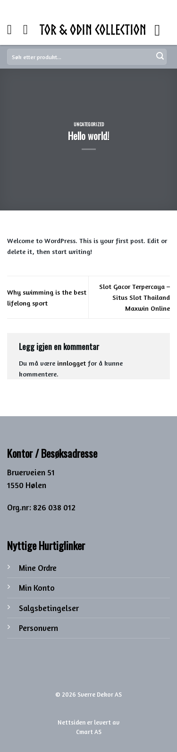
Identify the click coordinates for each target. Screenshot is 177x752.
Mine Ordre (38, 568)
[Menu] (162, 29)
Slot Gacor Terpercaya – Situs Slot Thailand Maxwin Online (134, 297)
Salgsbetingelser (49, 608)
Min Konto (37, 588)
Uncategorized (89, 124)
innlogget (71, 363)
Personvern (38, 628)
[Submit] (160, 57)
